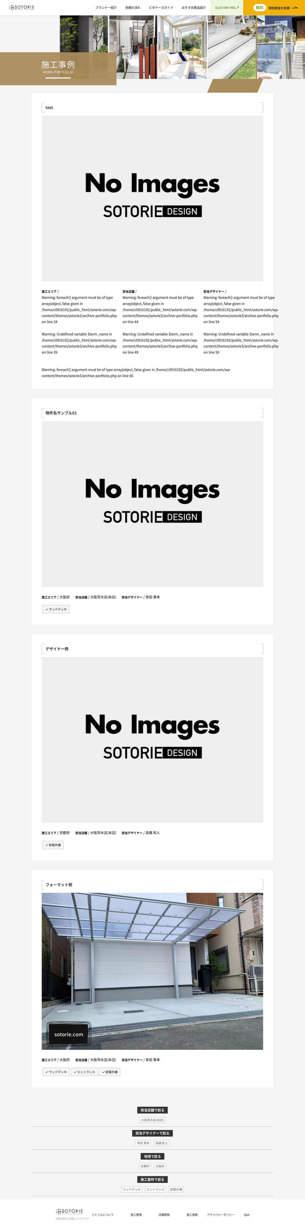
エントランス (86, 1072)
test (49, 107)
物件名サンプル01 (61, 413)
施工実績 (192, 1214)
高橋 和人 (161, 1143)
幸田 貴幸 (143, 1143)
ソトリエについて (103, 1214)
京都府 (145, 1166)
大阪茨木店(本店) (152, 1120)
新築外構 (55, 845)
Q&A (247, 1214)
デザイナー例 (57, 649)
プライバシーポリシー (220, 1214)
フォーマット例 (59, 885)
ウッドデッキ (58, 609)
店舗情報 (164, 1214)
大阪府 (159, 1166)
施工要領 (136, 1214)
